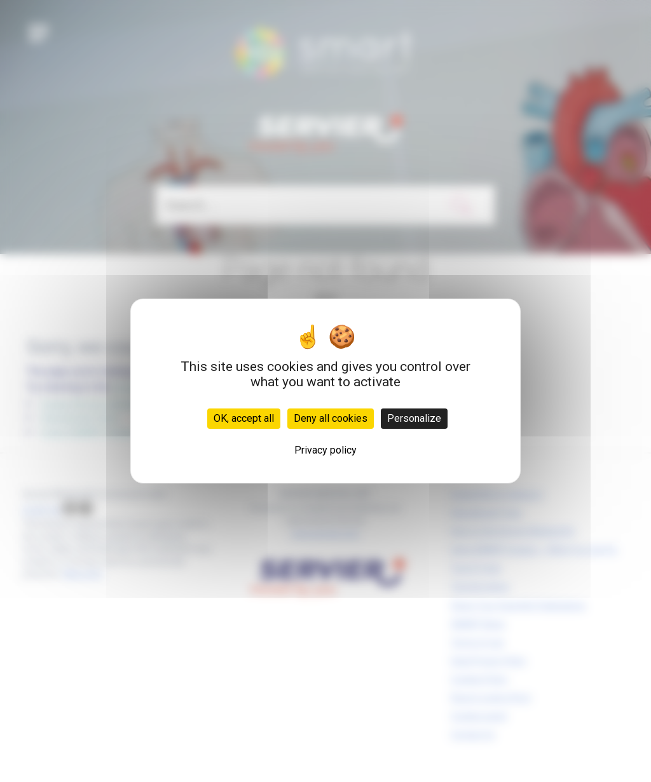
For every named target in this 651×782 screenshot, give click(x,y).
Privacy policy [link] (325, 450)
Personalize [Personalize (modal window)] (414, 418)
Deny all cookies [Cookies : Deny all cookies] (330, 418)
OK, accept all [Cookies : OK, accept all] (244, 418)
